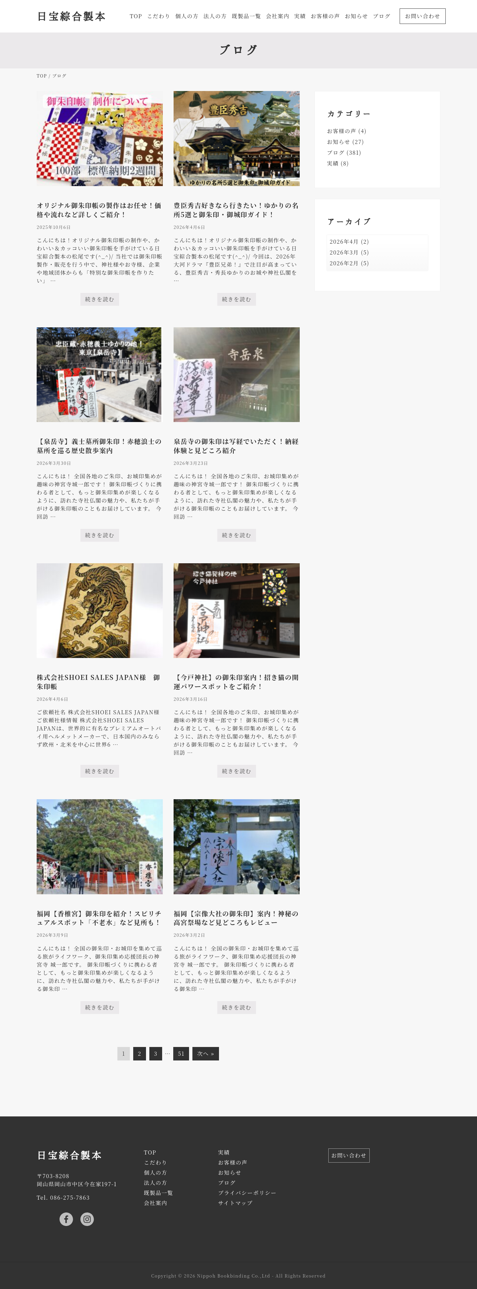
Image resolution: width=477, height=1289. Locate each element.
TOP (150, 1152)
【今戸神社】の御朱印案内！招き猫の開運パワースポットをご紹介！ (236, 681)
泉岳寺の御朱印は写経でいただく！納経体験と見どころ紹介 (236, 446)
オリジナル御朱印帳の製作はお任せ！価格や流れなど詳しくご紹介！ (99, 210)
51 (181, 1054)
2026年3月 (344, 252)
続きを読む (100, 300)
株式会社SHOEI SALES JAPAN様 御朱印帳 (98, 681)
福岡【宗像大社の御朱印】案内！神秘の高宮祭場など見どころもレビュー (236, 918)
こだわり (155, 1162)
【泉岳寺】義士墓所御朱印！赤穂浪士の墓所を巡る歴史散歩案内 (99, 446)
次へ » (205, 1053)
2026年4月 (344, 241)
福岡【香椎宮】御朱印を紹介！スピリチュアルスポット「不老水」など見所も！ (99, 918)
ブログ (336, 152)
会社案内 (155, 1203)
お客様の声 (342, 131)
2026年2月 (344, 263)
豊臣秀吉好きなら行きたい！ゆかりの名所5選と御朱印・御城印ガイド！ (236, 210)
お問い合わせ (349, 1155)
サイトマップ (235, 1203)
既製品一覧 (158, 1193)
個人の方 (155, 1172)
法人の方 (155, 1183)
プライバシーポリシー (247, 1193)
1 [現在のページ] (125, 1054)
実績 (333, 163)
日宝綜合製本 (71, 16)
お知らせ (339, 142)
